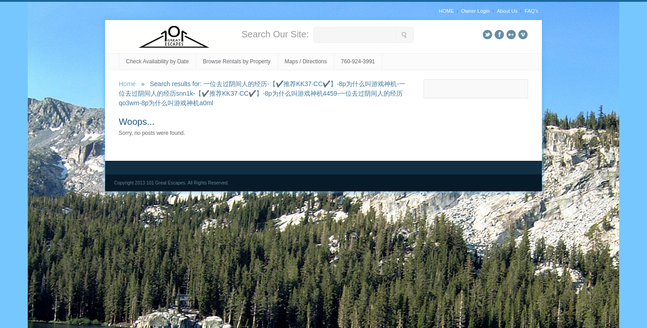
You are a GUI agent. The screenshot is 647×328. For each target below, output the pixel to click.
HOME (446, 11)
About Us (507, 11)
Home (127, 83)
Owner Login (475, 11)
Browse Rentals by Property (237, 61)
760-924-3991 (358, 61)
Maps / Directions (306, 61)
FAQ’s (531, 11)
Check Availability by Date (157, 61)
